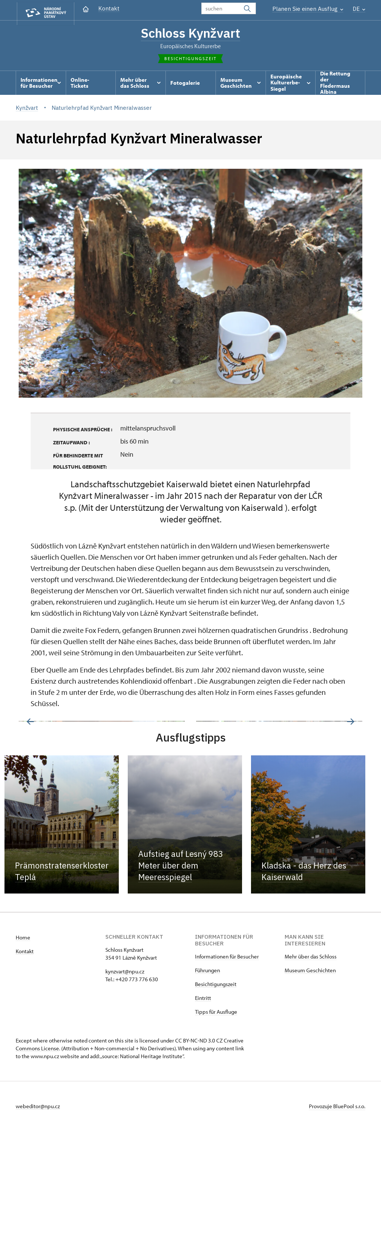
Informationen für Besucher (227, 1068)
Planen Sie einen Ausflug (307, 8)
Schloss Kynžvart (191, 34)
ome (24, 1049)
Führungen (207, 1082)
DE (359, 8)
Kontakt (109, 8)
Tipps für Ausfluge (216, 1123)
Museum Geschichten (310, 1082)
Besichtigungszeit (215, 1096)
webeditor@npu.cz (38, 1218)
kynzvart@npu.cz (124, 1083)
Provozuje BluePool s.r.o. (337, 1218)
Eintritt (203, 1109)
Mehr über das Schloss (311, 1068)
